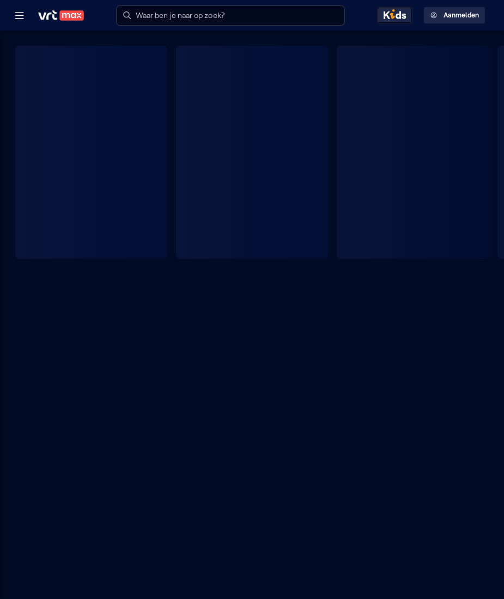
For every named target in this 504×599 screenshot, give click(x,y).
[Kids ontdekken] (394, 15)
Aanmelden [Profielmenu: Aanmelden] (454, 15)
